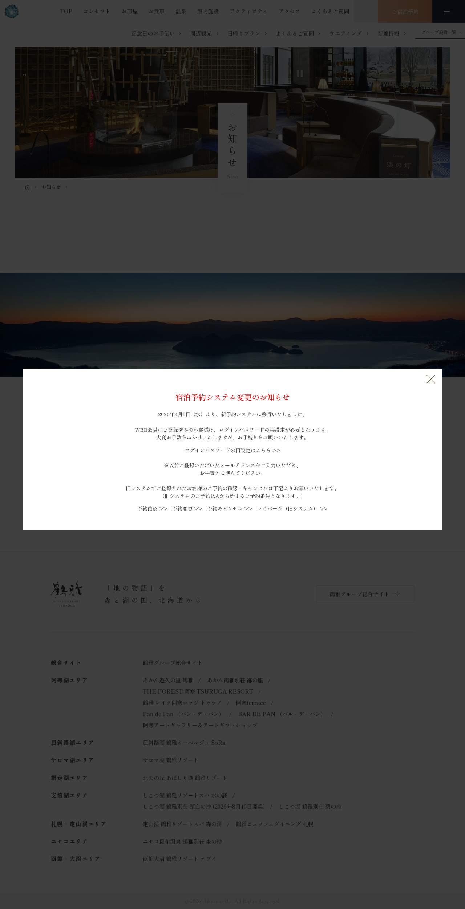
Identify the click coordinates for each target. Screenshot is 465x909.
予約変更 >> (187, 508)
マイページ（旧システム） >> (292, 508)
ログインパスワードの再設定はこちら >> (232, 450)
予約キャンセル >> (229, 508)
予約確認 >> (152, 508)
